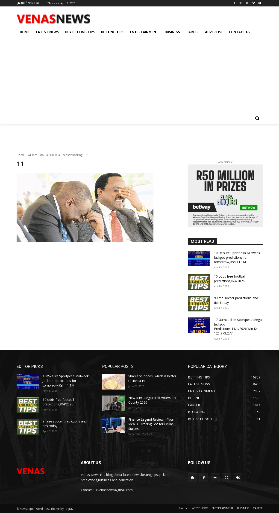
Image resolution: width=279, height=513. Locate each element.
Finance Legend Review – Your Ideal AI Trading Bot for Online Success (151, 424)
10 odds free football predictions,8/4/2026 (229, 278)
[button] (257, 118)
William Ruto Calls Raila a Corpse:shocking (55, 155)
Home (21, 155)
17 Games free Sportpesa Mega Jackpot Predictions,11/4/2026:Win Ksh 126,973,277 (238, 326)
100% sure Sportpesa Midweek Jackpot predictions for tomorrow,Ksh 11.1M (237, 257)
